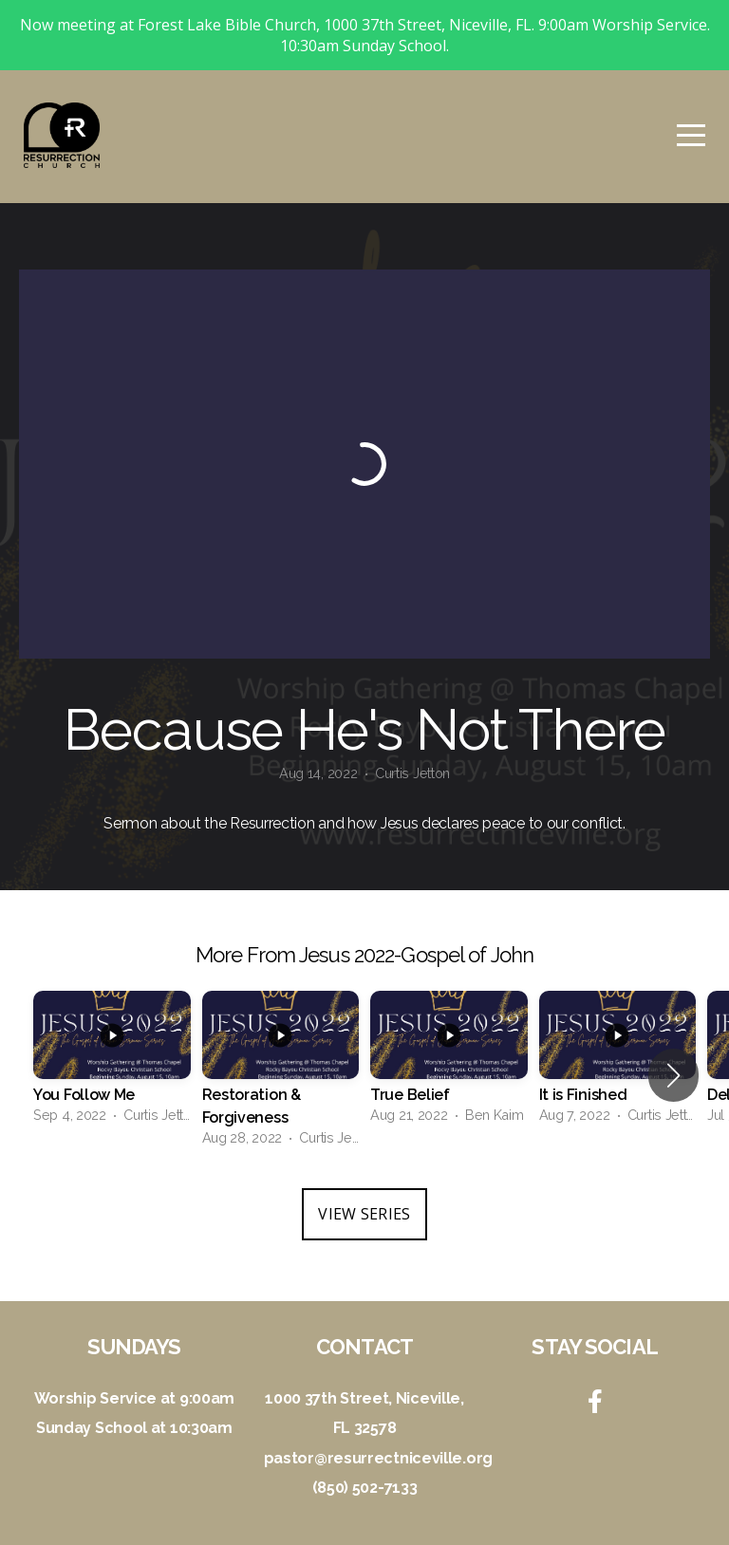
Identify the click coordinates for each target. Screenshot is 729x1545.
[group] (112, 1064)
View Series (364, 1213)
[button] (673, 1075)
